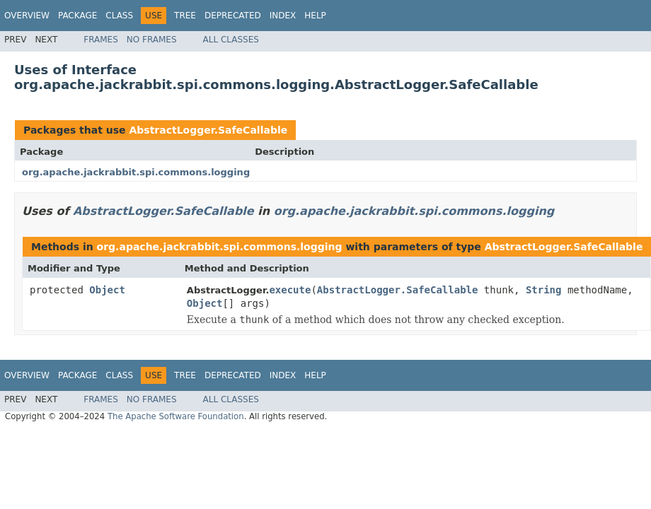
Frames (100, 40)
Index (283, 16)
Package (77, 16)
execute (290, 290)
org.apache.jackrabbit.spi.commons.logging (136, 172)
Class (119, 16)
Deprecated (232, 16)
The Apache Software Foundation (176, 416)
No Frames (152, 40)
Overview (27, 16)
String (544, 290)
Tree (185, 16)
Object (107, 290)
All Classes (231, 40)
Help (315, 16)
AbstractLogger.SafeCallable (208, 130)
